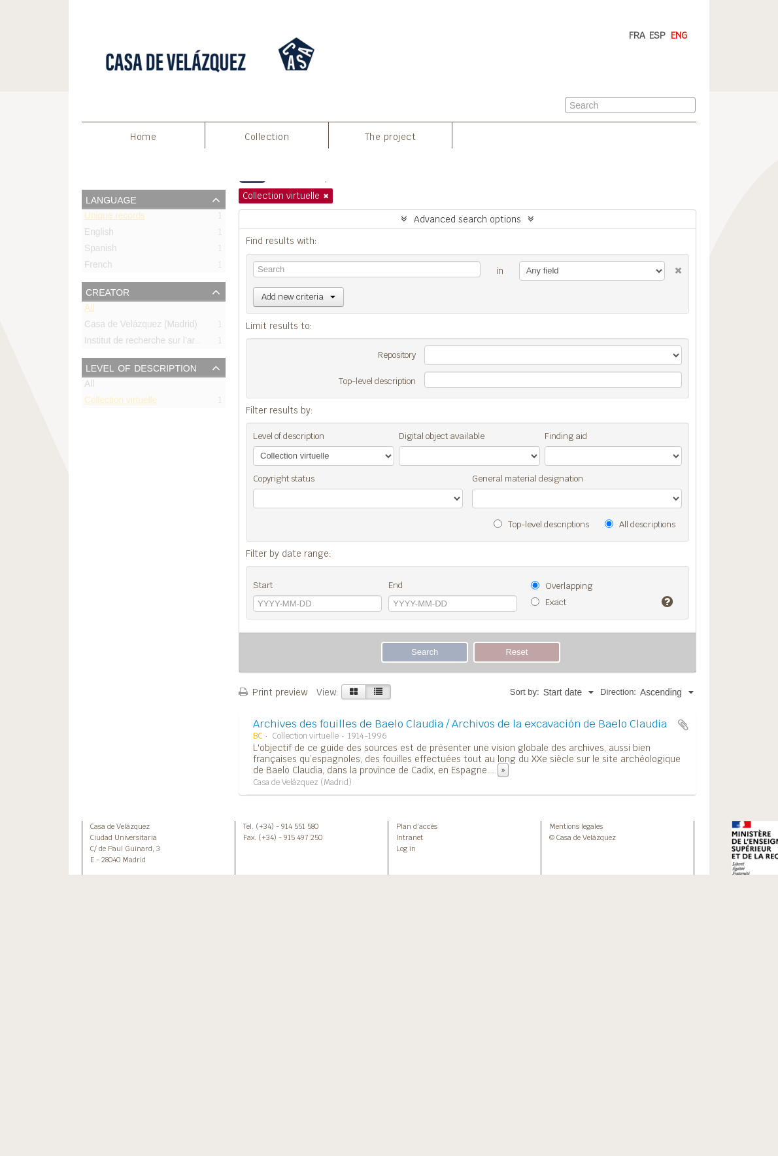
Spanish (100, 251)
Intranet (409, 837)
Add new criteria (298, 296)
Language (111, 199)
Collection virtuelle (120, 403)
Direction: (618, 692)
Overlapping (561, 585)
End (395, 585)
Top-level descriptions (541, 524)
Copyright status (283, 478)
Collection (267, 137)
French (98, 267)
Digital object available (441, 436)
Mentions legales (576, 826)
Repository (397, 354)
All (89, 310)
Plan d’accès (416, 826)
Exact (548, 602)
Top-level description (377, 381)
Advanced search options (467, 219)
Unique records (114, 218)
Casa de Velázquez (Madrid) (140, 327)
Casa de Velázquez (120, 826)
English (99, 234)
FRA (637, 35)
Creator (107, 291)
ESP (657, 35)
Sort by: (524, 692)
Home (143, 137)
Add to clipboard (683, 724)
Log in (406, 848)
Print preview (273, 692)
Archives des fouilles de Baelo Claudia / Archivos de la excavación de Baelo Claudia (460, 724)
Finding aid (566, 436)
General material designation (527, 478)
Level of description (141, 367)
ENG (679, 35)
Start (263, 585)
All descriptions (640, 524)
